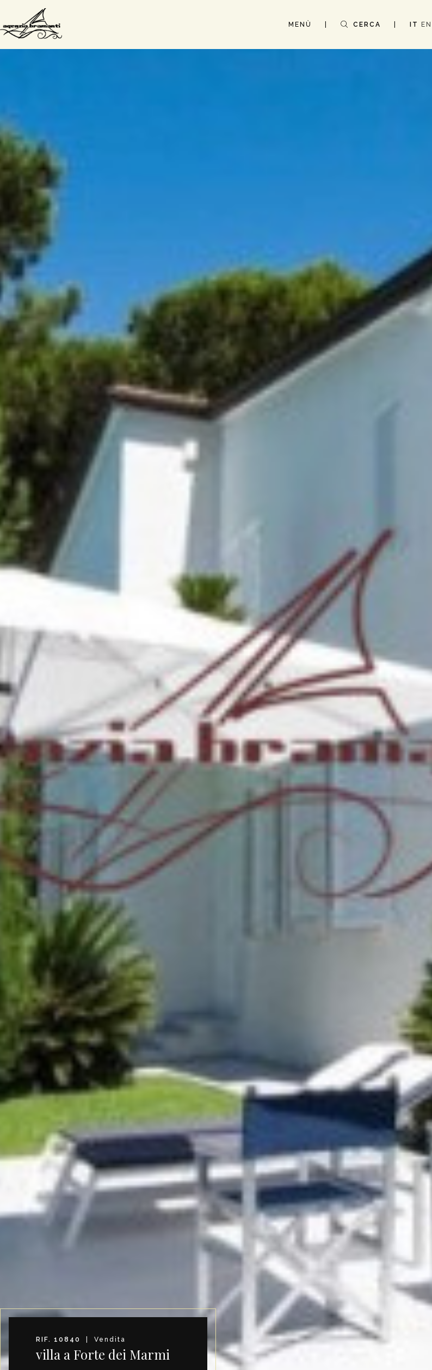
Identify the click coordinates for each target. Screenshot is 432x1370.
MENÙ (300, 24)
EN (426, 24)
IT (414, 24)
